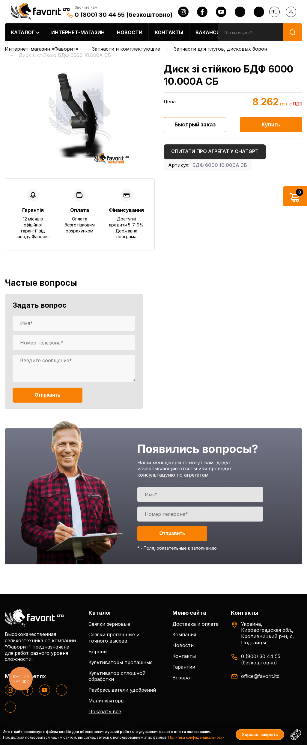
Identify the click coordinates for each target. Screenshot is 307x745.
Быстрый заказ (195, 124)
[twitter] (240, 12)
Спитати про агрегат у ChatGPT (214, 151)
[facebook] (202, 12)
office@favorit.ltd (260, 676)
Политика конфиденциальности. (196, 737)
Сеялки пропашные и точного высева (113, 637)
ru (274, 12)
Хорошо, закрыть (260, 734)
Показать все (104, 711)
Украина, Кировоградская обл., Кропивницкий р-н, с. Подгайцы (267, 633)
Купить (271, 125)
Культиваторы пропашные (120, 662)
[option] (80, 114)
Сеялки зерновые (109, 624)
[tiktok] (259, 12)
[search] (250, 32)
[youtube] (221, 12)
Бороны (97, 652)
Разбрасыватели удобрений (122, 690)
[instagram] (183, 12)
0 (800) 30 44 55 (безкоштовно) (124, 14)
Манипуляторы (106, 701)
